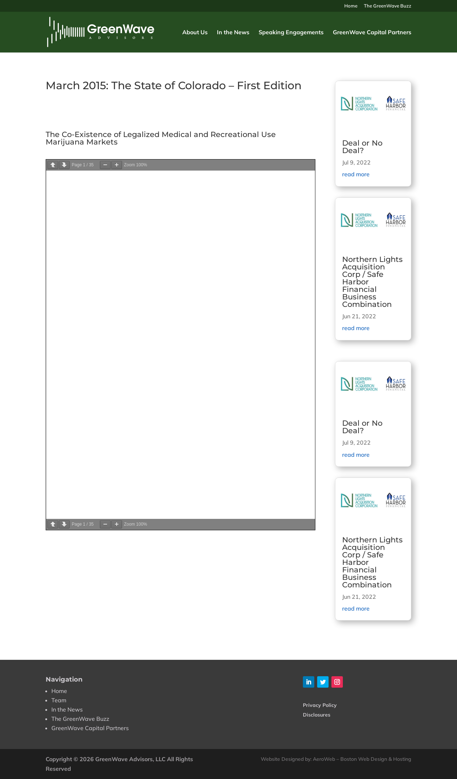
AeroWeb (324, 759)
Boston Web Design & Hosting (375, 759)
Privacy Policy (320, 705)
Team (58, 700)
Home (350, 6)
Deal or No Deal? (362, 146)
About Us (195, 33)
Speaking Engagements (291, 33)
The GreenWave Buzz (387, 6)
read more (356, 174)
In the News (233, 33)
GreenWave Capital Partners (372, 33)
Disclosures (316, 715)
